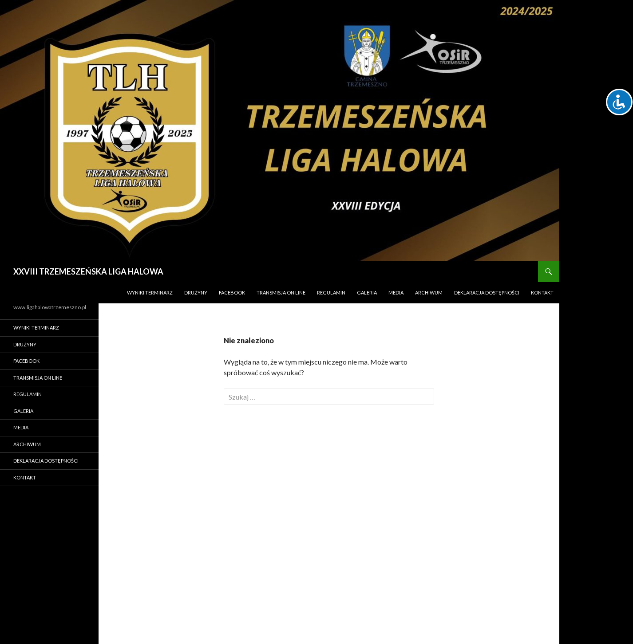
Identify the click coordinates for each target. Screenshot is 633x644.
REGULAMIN (331, 292)
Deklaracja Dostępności (486, 292)
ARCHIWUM (429, 292)
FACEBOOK (232, 292)
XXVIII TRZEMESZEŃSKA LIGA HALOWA (88, 271)
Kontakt (542, 292)
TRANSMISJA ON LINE (281, 292)
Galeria (367, 292)
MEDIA (396, 292)
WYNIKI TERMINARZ (150, 292)
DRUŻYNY (195, 292)
